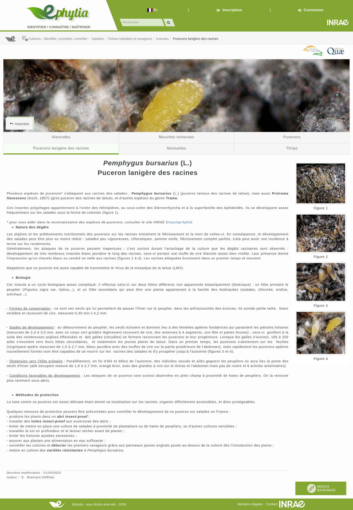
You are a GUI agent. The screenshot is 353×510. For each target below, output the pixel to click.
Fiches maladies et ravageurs (130, 39)
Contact (272, 504)
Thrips (292, 148)
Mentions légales (250, 504)
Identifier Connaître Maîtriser (58, 27)
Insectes (162, 39)
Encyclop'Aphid (179, 222)
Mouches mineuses (176, 137)
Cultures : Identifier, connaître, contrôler (55, 39)
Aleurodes (61, 137)
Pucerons (292, 137)
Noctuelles (176, 148)
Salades (98, 39)
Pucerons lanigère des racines (195, 39)
